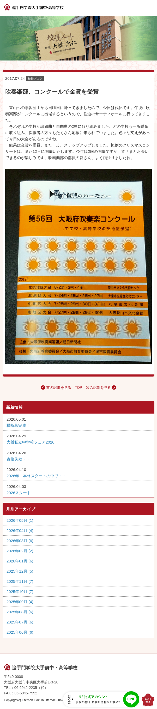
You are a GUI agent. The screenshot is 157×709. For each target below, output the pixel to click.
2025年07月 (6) (20, 622)
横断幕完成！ (18, 425)
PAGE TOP (148, 699)
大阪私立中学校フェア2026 (30, 442)
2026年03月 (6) (20, 540)
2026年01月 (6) (20, 561)
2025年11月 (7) (20, 581)
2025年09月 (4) (20, 601)
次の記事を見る (98, 387)
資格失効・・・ (20, 459)
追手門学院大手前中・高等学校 (44, 667)
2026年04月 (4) (20, 530)
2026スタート (19, 492)
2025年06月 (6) (20, 632)
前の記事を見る (58, 387)
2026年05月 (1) (20, 520)
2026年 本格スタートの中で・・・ (38, 476)
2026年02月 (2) (20, 551)
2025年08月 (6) (20, 612)
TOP (78, 387)
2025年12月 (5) (20, 571)
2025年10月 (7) (20, 591)
